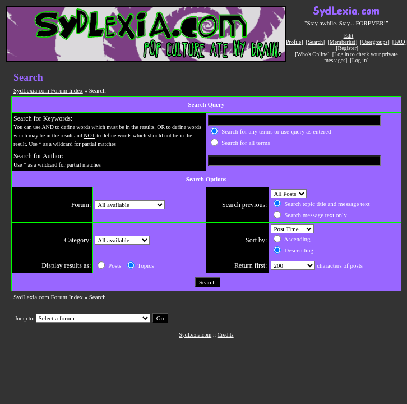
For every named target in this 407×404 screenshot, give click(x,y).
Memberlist (342, 42)
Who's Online (312, 54)
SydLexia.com (195, 335)
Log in (359, 60)
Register (346, 48)
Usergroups (375, 42)
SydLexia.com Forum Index (48, 90)
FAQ (399, 42)
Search (315, 42)
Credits (226, 335)
